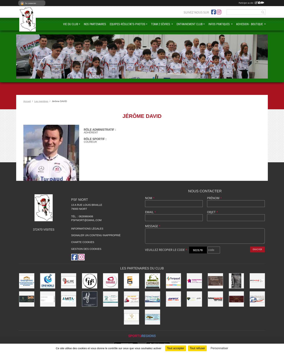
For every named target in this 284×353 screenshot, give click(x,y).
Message (152, 226)
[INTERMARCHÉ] (215, 299)
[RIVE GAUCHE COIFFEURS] (131, 317)
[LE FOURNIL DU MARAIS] (26, 299)
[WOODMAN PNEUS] (236, 280)
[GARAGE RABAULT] (152, 317)
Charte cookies (82, 242)
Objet (212, 212)
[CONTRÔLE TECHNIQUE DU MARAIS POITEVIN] (152, 299)
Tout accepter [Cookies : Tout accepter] (175, 348)
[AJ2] (89, 299)
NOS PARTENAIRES (95, 24)
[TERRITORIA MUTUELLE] (194, 280)
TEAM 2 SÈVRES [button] (161, 24)
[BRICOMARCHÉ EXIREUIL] (257, 280)
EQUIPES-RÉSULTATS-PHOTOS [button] (127, 24)
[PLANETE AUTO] (257, 299)
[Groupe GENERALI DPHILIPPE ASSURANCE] (68, 280)
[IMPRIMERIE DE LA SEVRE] (194, 299)
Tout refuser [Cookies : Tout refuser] (197, 348)
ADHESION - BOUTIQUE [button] (250, 24)
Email (150, 212)
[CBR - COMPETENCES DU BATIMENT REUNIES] (89, 280)
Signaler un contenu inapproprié (96, 235)
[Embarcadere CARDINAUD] (152, 280)
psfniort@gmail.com (86, 220)
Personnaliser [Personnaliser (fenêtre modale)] (219, 348)
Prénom (214, 198)
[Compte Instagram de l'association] (219, 12)
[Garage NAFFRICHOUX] (26, 280)
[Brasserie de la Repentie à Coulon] (215, 280)
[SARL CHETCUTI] (131, 299)
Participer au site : (251, 3)
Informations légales (87, 228)
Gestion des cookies (86, 248)
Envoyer (257, 249)
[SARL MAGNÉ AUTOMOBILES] (47, 299)
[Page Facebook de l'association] (213, 12)
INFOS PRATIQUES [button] (219, 24)
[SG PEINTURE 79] (131, 280)
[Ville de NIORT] (110, 280)
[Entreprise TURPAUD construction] (173, 280)
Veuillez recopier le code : (166, 250)
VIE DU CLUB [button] (70, 24)
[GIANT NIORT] (173, 299)
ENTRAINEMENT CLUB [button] (190, 24)
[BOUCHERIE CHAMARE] (236, 299)
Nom (150, 198)
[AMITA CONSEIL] (68, 299)
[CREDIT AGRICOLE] (110, 299)
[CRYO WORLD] (47, 280)
